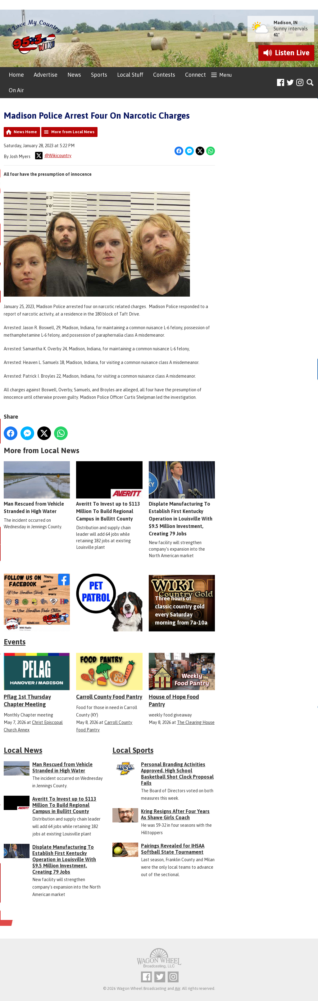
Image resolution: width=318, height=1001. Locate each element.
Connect (195, 74)
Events (14, 642)
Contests (164, 74)
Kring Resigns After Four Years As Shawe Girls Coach (175, 814)
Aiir (177, 988)
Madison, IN (286, 22)
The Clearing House (196, 722)
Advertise (45, 74)
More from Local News (72, 132)
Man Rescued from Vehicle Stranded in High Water (37, 488)
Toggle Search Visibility (310, 83)
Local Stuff (130, 74)
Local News (23, 750)
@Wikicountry (53, 155)
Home (16, 74)
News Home (25, 132)
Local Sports (132, 750)
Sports (99, 74)
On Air (16, 90)
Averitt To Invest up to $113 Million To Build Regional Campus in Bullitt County (109, 492)
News (74, 74)
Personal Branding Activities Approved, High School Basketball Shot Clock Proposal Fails (177, 774)
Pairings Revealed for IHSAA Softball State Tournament (172, 849)
